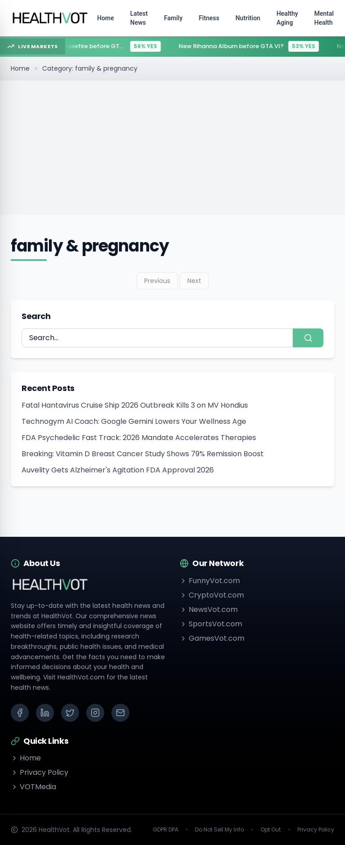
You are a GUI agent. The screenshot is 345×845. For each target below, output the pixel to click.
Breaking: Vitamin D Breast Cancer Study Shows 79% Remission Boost (143, 454)
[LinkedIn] (45, 713)
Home (20, 68)
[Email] (120, 713)
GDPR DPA (165, 829)
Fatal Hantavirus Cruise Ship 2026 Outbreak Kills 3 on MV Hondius (135, 405)
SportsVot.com (211, 624)
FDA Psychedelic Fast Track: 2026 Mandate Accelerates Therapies (139, 437)
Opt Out (271, 829)
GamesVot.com (212, 638)
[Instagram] (95, 713)
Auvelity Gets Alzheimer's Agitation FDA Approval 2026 (118, 470)
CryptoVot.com (212, 595)
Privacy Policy (39, 772)
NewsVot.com (209, 609)
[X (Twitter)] (70, 713)
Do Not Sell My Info (219, 829)
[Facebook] (20, 713)
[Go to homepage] (50, 18)
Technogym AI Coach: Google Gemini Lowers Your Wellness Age (134, 421)
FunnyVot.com (210, 580)
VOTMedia (33, 787)
